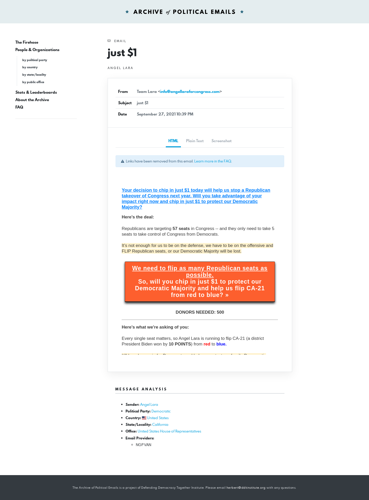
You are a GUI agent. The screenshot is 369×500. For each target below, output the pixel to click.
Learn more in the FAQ (212, 161)
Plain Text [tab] (195, 141)
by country (30, 67)
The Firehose (26, 42)
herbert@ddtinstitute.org (246, 487)
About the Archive (32, 100)
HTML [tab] (173, 141)
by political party (34, 60)
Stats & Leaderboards (36, 92)
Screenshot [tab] (221, 141)
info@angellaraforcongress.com (190, 91)
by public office (33, 82)
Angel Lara (149, 404)
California (160, 424)
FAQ (19, 107)
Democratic (161, 411)
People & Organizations (37, 50)
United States (158, 417)
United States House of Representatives (169, 431)
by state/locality (34, 74)
